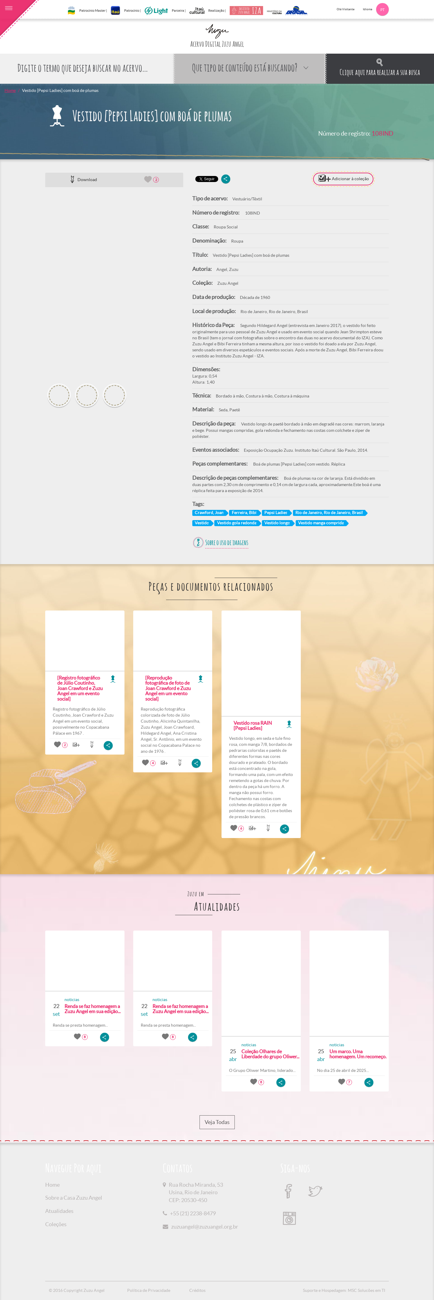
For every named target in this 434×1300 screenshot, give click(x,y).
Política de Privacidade (148, 1290)
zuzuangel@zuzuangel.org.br (204, 1226)
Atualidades (59, 1211)
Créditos (197, 1290)
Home (10, 90)
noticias (71, 999)
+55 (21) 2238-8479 (193, 1213)
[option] (114, 283)
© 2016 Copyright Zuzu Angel (77, 1290)
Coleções (56, 1224)
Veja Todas (217, 1122)
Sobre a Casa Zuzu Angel (73, 1198)
